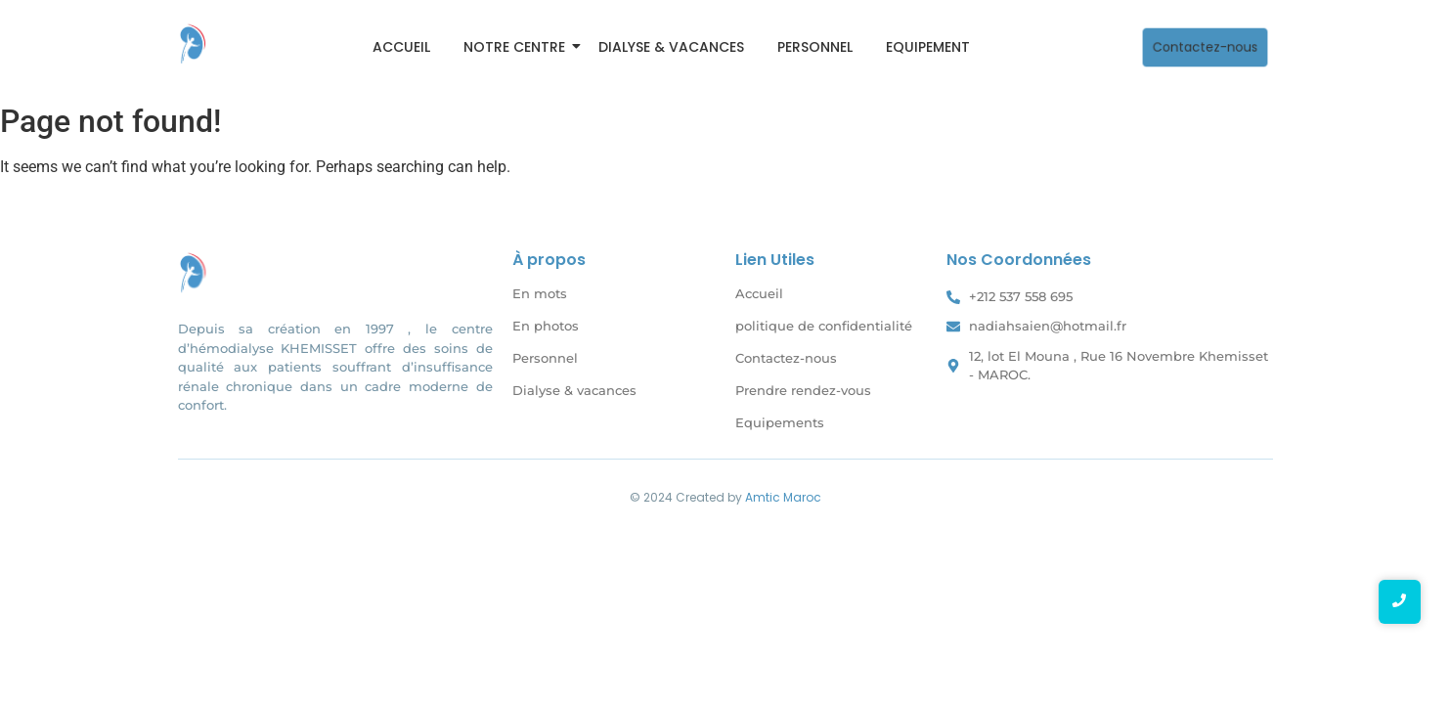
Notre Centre (517, 47)
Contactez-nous (786, 358)
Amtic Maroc (783, 497)
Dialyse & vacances (671, 47)
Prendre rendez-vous (803, 390)
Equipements (779, 422)
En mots (539, 293)
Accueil (401, 47)
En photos (545, 325)
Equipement (928, 47)
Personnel (815, 47)
